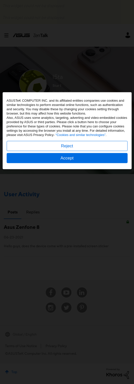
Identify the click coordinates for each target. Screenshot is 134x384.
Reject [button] (67, 207)
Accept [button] (67, 219)
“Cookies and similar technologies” (81, 196)
